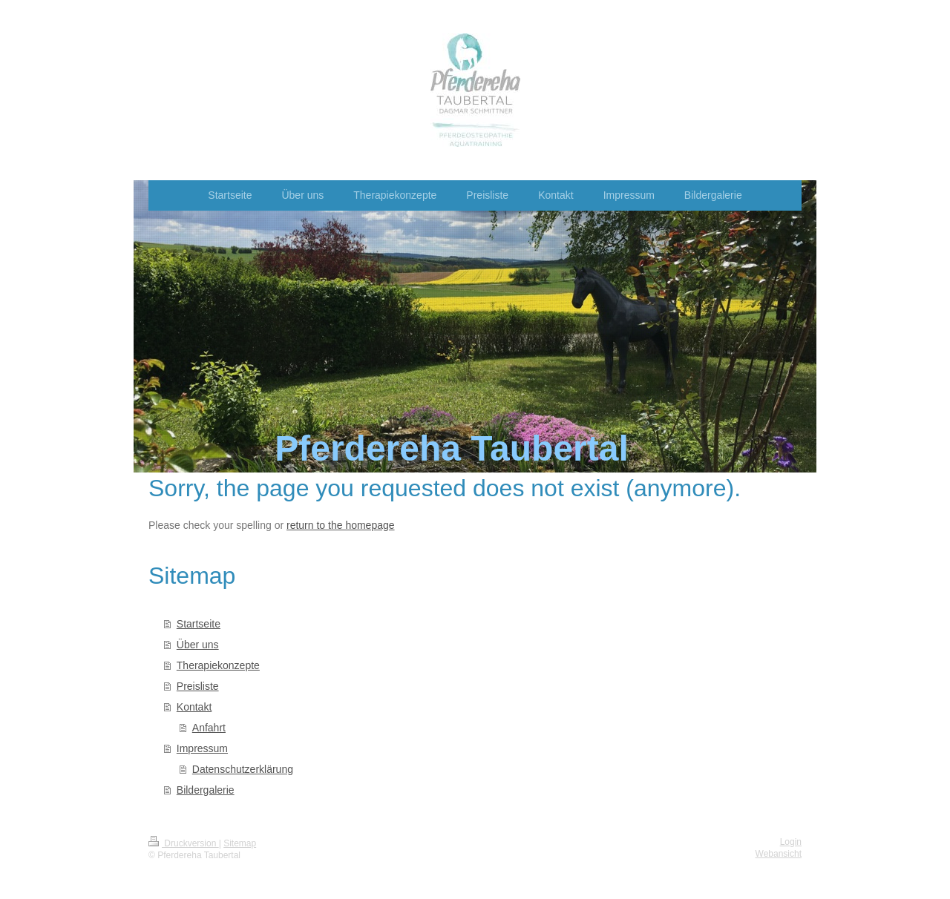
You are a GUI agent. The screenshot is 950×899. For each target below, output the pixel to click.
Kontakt (194, 707)
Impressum (202, 748)
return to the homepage (340, 525)
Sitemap (239, 843)
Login (791, 842)
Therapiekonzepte (218, 665)
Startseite (198, 624)
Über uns (198, 645)
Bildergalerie (206, 790)
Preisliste (198, 686)
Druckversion (183, 843)
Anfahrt (209, 728)
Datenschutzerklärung (242, 769)
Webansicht (779, 854)
